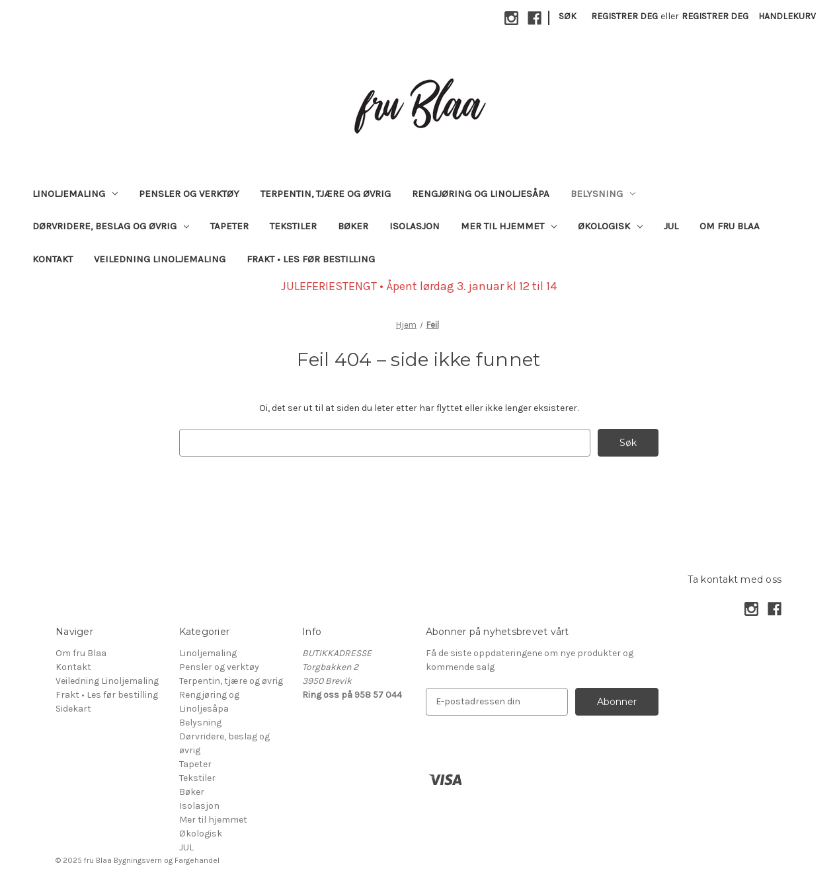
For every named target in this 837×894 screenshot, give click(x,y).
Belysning (603, 194)
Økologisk (610, 226)
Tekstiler (293, 226)
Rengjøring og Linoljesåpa (480, 194)
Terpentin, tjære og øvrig (325, 194)
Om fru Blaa (729, 226)
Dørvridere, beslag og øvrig (110, 226)
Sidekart (73, 708)
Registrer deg (624, 16)
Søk (568, 16)
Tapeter (229, 226)
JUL (671, 226)
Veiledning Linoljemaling (159, 259)
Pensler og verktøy (189, 194)
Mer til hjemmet (509, 226)
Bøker (353, 226)
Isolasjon (414, 226)
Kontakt (52, 259)
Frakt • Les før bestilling (311, 259)
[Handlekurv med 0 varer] (787, 16)
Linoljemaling (75, 194)
